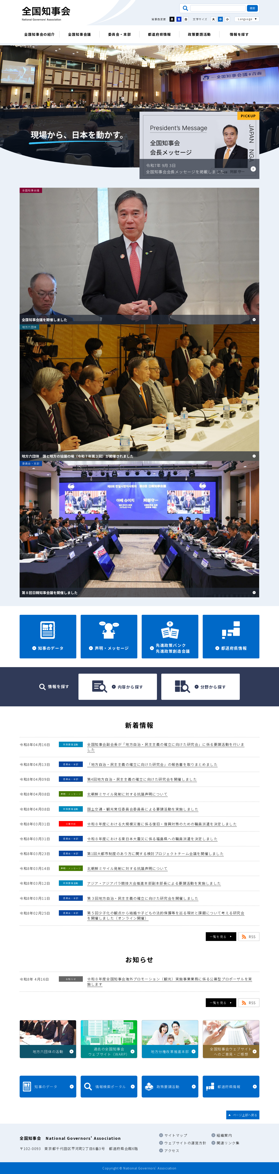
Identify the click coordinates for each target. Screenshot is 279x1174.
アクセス (171, 1150)
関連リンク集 (228, 1142)
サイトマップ (175, 1135)
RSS (252, 936)
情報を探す (239, 34)
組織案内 (224, 1135)
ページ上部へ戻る (245, 1115)
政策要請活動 (199, 34)
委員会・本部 (119, 34)
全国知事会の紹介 (39, 34)
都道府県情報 (159, 34)
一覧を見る (218, 936)
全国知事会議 (79, 34)
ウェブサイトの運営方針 (185, 1142)
